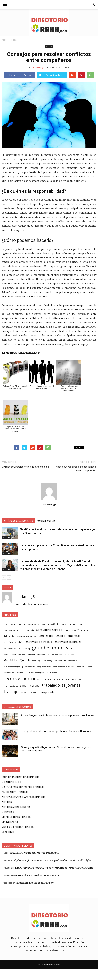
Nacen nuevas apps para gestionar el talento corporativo (76, 468)
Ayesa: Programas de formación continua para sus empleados (57, 715)
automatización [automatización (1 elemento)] (75, 624)
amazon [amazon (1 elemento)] (21, 624)
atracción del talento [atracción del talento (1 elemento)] (57, 624)
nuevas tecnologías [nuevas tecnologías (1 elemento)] (12, 667)
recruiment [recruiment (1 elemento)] (51, 673)
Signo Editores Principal (16, 817)
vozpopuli (8, 832)
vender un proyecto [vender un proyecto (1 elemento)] (30, 692)
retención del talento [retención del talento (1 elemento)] (53, 679)
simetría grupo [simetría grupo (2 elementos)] (30, 685)
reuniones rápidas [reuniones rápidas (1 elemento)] (73, 679)
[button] (93, 4)
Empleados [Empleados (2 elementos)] (46, 636)
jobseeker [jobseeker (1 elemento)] (69, 655)
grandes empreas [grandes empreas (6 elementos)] (52, 648)
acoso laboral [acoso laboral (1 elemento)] (9, 624)
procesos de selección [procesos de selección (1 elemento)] (13, 673)
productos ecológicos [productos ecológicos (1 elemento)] (34, 673)
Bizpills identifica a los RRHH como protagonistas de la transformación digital (52, 860)
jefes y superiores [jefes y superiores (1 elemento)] (54, 655)
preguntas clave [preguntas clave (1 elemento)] (44, 667)
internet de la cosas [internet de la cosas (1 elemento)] (36, 655)
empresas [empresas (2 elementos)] (74, 636)
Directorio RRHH (12, 782)
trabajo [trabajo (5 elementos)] (11, 692)
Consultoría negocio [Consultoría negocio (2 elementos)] (49, 630)
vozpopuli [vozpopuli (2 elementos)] (47, 692)
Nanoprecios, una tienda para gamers (35, 882)
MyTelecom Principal (15, 792)
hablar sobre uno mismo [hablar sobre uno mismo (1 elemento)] (14, 655)
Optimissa (8, 812)
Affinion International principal (21, 777)
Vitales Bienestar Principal (18, 827)
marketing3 (38, 67)
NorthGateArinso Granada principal (24, 797)
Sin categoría (10, 822)
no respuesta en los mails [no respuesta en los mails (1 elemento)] (66, 661)
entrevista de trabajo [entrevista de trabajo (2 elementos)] (38, 642)
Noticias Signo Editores (16, 807)
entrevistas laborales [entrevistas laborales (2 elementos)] (67, 642)
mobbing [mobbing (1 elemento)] (36, 661)
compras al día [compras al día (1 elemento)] (27, 630)
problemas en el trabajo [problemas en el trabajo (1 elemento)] (63, 667)
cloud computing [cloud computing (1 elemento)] (11, 630)
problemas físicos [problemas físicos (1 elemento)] (84, 667)
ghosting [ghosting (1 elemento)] (26, 649)
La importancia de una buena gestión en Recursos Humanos (56, 731)
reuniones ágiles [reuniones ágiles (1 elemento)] (11, 686)
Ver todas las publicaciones (32, 604)
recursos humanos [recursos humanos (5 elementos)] (22, 678)
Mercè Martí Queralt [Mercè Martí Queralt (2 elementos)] (17, 660)
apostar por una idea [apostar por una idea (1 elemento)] (36, 624)
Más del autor (46, 521)
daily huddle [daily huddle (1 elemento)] (9, 636)
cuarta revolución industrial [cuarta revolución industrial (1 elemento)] (77, 630)
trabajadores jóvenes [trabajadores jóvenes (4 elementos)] (61, 685)
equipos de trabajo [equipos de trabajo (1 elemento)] (12, 649)
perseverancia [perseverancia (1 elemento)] (28, 667)
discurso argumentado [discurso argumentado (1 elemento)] (26, 636)
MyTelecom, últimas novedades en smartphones (35, 852)
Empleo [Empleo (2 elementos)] (60, 636)
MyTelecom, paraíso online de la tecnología (25, 466)
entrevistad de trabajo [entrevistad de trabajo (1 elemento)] (13, 642)
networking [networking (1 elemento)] (47, 661)
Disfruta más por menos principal (23, 787)
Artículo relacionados (18, 521)
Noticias (49, 46)
